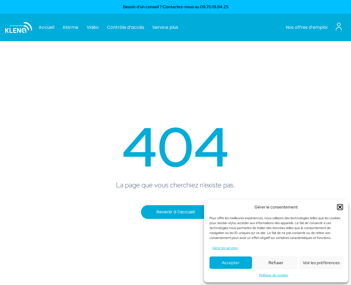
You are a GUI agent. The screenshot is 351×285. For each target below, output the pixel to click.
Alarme (70, 27)
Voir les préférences (321, 263)
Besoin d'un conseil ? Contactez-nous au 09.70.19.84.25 (175, 7)
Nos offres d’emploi (306, 27)
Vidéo (93, 27)
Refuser (275, 263)
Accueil (46, 27)
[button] (340, 207)
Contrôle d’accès (125, 27)
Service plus (165, 27)
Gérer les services (225, 248)
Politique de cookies (273, 275)
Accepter (230, 263)
